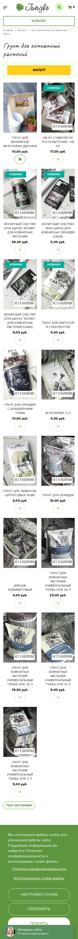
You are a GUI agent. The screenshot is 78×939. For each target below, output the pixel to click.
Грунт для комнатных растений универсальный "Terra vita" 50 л (58, 581)
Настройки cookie (39, 894)
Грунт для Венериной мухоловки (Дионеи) (20, 142)
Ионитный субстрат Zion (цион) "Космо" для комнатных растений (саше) (20, 321)
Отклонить (38, 909)
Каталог (39, 21)
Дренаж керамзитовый (20, 588)
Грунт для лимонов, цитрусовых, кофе (20, 493)
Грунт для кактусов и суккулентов (58, 325)
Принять (39, 923)
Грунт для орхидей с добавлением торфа (20, 409)
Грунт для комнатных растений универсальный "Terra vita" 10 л (58, 676)
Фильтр (39, 70)
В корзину (20, 159)
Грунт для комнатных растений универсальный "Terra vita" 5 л (20, 770)
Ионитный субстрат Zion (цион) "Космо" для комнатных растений (20, 230)
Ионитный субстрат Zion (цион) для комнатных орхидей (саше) (58, 230)
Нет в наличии (58, 159)
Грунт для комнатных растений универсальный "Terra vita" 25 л (20, 676)
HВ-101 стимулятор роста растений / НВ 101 (58, 142)
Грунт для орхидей (58, 495)
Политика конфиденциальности (39, 869)
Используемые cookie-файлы (39, 878)
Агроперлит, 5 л (58, 413)
